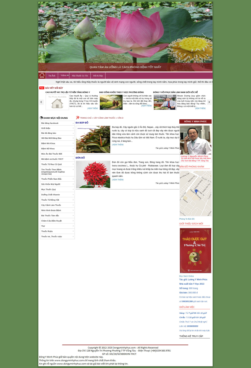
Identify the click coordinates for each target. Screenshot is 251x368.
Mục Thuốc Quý (57, 189)
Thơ (57, 226)
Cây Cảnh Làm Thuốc (57, 205)
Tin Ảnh (51, 75)
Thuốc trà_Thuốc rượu (57, 236)
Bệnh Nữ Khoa (57, 149)
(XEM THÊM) (93, 108)
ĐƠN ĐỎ (80, 157)
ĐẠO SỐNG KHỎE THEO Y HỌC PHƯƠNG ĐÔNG (121, 92)
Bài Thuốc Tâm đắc (57, 216)
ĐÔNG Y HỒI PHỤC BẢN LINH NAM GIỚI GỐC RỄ (175, 92)
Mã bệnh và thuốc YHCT (57, 159)
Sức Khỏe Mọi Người (57, 184)
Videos (65, 75)
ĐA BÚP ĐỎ (82, 122)
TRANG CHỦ (86, 118)
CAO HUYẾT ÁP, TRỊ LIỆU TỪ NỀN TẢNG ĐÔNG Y (67, 92)
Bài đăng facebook (57, 123)
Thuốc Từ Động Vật (57, 200)
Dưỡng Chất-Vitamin (57, 195)
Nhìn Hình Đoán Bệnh (57, 210)
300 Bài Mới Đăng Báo (57, 138)
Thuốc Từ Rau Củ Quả (57, 164)
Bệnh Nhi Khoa (57, 143)
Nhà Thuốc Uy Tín (80, 75)
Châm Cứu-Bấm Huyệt (57, 221)
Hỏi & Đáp (98, 75)
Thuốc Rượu (57, 231)
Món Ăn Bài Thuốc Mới (57, 154)
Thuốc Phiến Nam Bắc (57, 179)
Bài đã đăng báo (57, 133)
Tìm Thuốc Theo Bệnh (57, 171)
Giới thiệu (57, 128)
